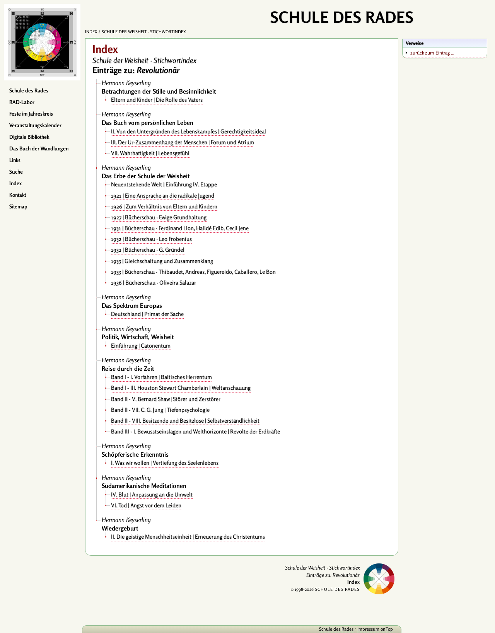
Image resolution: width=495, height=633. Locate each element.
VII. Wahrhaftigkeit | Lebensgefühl (150, 153)
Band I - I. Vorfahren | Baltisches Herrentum (161, 377)
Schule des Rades (28, 90)
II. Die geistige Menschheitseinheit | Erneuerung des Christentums (188, 536)
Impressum (368, 629)
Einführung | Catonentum (141, 345)
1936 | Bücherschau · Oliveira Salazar (153, 282)
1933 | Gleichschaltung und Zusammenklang (162, 261)
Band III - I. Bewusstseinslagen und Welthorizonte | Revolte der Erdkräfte (195, 431)
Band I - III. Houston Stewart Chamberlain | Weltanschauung (181, 387)
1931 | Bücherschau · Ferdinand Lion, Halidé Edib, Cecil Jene (180, 228)
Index (15, 183)
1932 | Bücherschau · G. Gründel (147, 249)
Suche (16, 172)
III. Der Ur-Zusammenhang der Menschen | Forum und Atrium (182, 142)
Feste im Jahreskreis (31, 114)
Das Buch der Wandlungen (38, 148)
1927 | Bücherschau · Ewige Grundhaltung (159, 217)
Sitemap (18, 206)
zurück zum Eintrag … (432, 52)
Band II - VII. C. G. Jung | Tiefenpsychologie (160, 409)
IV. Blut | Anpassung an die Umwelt (152, 494)
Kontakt (17, 195)
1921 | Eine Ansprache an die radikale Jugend (162, 195)
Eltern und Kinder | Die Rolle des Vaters (157, 99)
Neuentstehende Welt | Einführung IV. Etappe (164, 184)
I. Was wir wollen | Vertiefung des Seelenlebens (164, 462)
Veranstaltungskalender (35, 125)
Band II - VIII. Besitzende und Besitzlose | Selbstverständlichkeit (185, 420)
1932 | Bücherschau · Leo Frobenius (151, 238)
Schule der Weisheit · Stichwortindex (144, 31)
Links (14, 160)
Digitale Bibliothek (29, 137)
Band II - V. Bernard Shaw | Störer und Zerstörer (165, 399)
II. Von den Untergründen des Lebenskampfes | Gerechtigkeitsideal (188, 131)
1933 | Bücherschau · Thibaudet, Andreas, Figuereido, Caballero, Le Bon (193, 271)
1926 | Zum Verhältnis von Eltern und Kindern (164, 206)
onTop (387, 629)
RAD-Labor (21, 102)
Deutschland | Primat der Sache (147, 314)
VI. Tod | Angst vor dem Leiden (146, 505)
